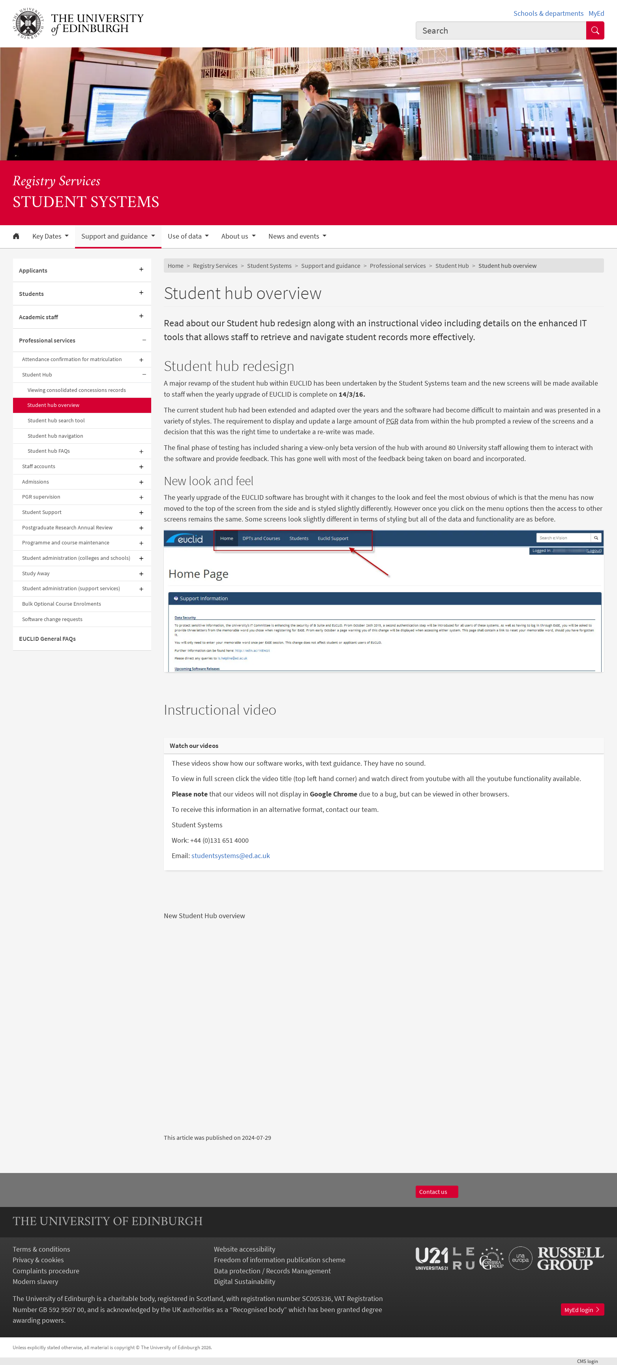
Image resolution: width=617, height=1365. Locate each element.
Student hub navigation (55, 435)
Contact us (437, 1192)
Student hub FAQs (49, 450)
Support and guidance (330, 265)
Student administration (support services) (71, 588)
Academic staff (38, 317)
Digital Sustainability (244, 1281)
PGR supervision (41, 496)
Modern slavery (35, 1281)
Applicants (33, 270)
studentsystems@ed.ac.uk (230, 855)
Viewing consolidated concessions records (77, 389)
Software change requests (52, 619)
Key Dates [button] (47, 236)
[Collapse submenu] (144, 340)
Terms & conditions (41, 1249)
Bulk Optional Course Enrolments (61, 603)
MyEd (596, 13)
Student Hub (37, 374)
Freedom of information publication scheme (279, 1259)
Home (176, 265)
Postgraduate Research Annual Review (67, 527)
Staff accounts (38, 466)
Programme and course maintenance (65, 542)
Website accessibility (244, 1249)
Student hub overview (53, 405)
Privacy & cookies (38, 1259)
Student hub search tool (56, 420)
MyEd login (582, 1310)
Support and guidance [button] (115, 236)
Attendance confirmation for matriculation (72, 359)
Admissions (35, 481)
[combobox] (501, 30)
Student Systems (269, 265)
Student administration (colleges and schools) (76, 557)
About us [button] (235, 236)
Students (31, 293)
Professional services (47, 340)
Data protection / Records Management (272, 1270)
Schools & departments (549, 13)
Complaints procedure (46, 1270)
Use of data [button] (185, 236)
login (590, 1361)
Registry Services (57, 182)
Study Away (36, 573)
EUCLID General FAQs (47, 638)
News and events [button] (294, 236)
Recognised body (258, 1309)
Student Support (42, 512)
